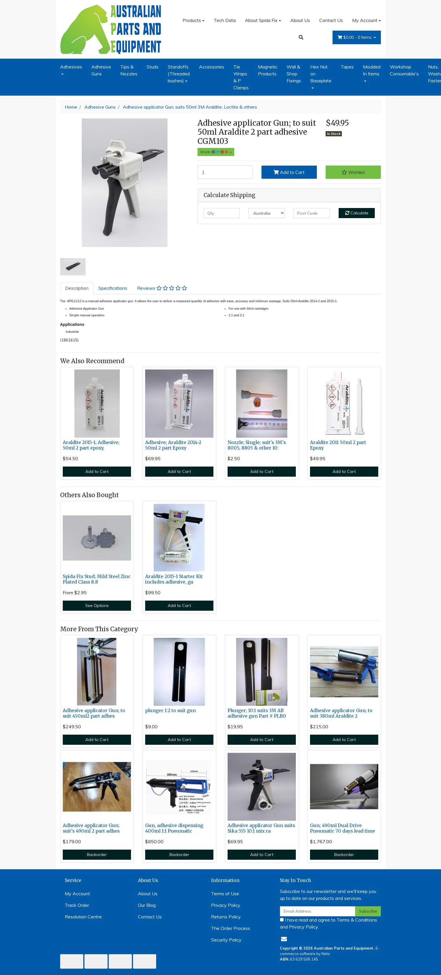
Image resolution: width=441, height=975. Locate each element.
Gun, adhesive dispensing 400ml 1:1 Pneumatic (174, 828)
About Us (300, 20)
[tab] (76, 288)
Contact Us (331, 20)
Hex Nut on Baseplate (320, 73)
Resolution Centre (83, 917)
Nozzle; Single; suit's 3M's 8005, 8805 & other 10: (257, 445)
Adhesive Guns (101, 70)
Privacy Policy (225, 905)
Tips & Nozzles (128, 70)
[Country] (266, 213)
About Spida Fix (261, 20)
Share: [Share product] (214, 152)
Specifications (112, 288)
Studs (152, 67)
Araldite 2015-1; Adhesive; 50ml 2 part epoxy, (91, 445)
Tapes (347, 67)
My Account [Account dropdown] (364, 20)
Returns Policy (226, 917)
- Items (355, 37)
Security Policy (226, 940)
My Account (77, 893)
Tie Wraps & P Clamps (241, 77)
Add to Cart (289, 172)
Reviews (162, 288)
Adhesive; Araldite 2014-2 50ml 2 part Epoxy (173, 445)
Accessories (211, 67)
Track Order (77, 905)
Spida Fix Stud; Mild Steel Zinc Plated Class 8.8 (96, 579)
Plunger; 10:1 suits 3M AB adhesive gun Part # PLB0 (257, 713)
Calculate (356, 213)
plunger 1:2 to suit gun (170, 710)
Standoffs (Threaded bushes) (179, 73)
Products (191, 20)
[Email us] (284, 939)
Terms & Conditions (357, 920)
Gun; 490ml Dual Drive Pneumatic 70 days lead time (342, 828)
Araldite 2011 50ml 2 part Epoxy (338, 445)
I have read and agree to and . (328, 923)
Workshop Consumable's (404, 70)
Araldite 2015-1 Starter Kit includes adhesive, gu (174, 579)
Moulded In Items (372, 70)
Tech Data (225, 20)
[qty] (222, 213)
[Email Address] (318, 911)
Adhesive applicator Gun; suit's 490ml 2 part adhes (91, 828)
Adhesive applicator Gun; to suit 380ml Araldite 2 (341, 713)
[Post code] (312, 213)
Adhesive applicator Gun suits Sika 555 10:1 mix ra (261, 828)
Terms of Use (225, 893)
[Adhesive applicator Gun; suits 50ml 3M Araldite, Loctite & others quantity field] (225, 172)
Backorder (97, 854)
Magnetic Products (267, 70)
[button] (353, 172)
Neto (326, 953)
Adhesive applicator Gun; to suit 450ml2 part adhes (94, 713)
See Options (97, 605)
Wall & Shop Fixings (294, 73)
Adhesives (71, 67)
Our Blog (147, 905)
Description (76, 288)
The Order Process (230, 928)
